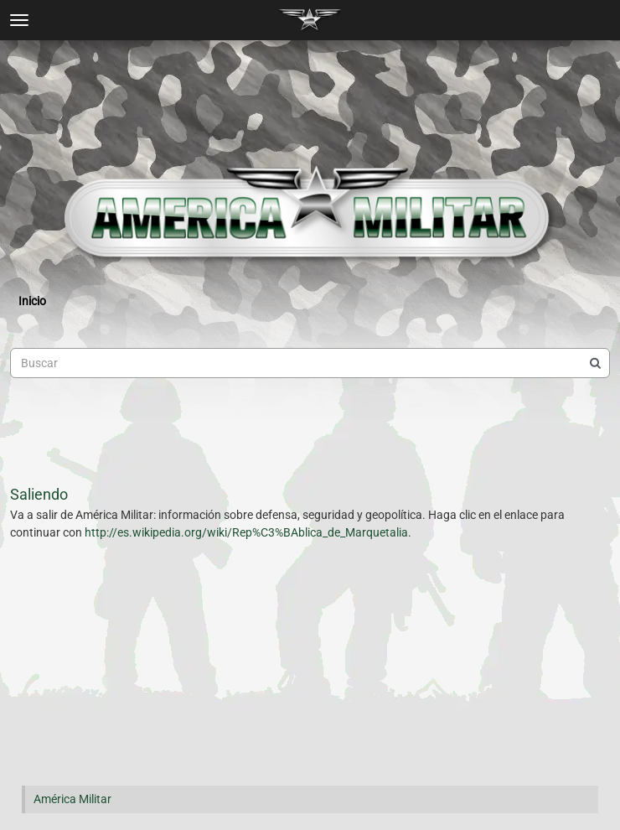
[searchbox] (310, 363)
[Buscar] (595, 363)
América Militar (72, 799)
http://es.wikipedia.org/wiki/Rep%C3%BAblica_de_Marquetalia (246, 532)
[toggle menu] (19, 20)
